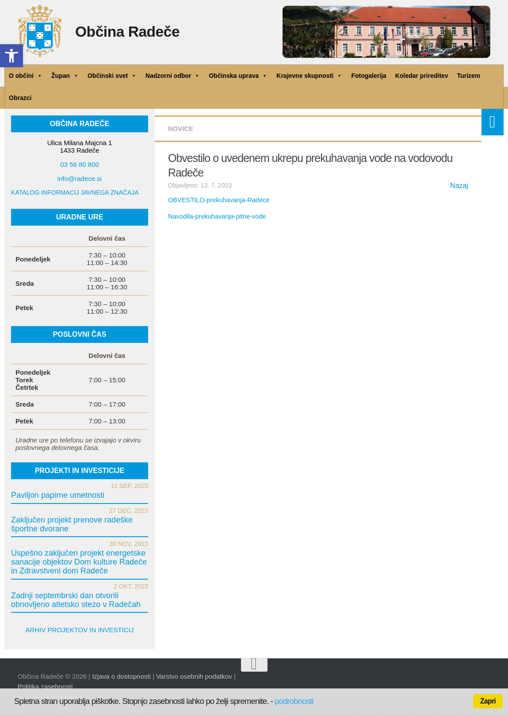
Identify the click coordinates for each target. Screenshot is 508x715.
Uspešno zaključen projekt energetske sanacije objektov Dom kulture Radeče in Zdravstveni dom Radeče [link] (79, 562)
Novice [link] (181, 128)
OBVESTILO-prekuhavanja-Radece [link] (217, 200)
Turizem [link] (469, 75)
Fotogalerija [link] (368, 75)
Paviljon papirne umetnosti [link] (57, 495)
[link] (11, 55)
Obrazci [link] (20, 97)
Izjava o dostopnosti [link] (121, 676)
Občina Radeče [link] (134, 33)
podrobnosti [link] (294, 701)
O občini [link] (25, 76)
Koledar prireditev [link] (421, 75)
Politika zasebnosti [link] (45, 686)
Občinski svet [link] (112, 76)
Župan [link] (65, 76)
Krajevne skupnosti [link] (309, 76)
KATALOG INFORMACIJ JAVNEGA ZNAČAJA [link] (75, 192)
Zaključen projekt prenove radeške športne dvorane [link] (72, 524)
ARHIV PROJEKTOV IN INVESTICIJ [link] (80, 630)
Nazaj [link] (459, 185)
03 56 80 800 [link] (79, 164)
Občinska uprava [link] (238, 76)
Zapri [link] (488, 701)
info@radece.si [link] (79, 178)
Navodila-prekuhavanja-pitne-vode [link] (215, 215)
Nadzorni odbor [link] (172, 76)
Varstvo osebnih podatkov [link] (194, 676)
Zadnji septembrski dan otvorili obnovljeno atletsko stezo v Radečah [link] (76, 600)
